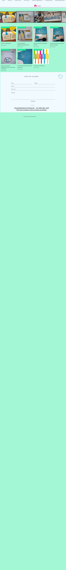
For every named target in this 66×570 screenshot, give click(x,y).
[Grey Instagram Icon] (33, 105)
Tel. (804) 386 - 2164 (42, 108)
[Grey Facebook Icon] (31, 105)
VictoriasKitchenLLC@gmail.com (24, 108)
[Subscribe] (33, 101)
